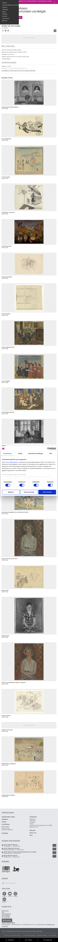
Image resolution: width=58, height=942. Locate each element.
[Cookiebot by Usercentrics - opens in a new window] (48, 448)
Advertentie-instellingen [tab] (35, 453)
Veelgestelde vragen (8, 817)
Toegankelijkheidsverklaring (29, 935)
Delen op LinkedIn (5, 30)
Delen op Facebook (3, 30)
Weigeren (11, 492)
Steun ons (33, 833)
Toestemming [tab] (7, 453)
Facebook (4, 896)
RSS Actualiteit (6, 915)
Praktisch (4, 3)
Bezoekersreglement (7, 829)
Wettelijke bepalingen (42, 935)
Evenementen (5, 826)
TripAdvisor (4, 902)
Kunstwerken (55, 30)
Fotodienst (32, 822)
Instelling (4, 14)
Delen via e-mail (8, 30)
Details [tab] (20, 453)
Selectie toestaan (29, 492)
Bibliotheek (33, 819)
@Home (4, 20)
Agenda (4, 7)
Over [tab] (50, 453)
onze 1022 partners (12, 462)
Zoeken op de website (3, 883)
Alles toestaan (47, 492)
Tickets (4, 822)
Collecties (5, 9)
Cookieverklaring (52, 935)
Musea (4, 11)
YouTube (10, 896)
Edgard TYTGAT (14, 67)
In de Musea (6, 824)
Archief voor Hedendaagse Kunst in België (41, 825)
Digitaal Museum (34, 827)
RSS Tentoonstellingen (6, 913)
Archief (31, 823)
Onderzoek (5, 18)
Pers (31, 835)
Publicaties (32, 820)
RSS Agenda (5, 910)
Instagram (15, 896)
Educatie (4, 16)
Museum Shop (5, 828)
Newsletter (8, 920)
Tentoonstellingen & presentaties (9, 5)
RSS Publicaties (6, 917)
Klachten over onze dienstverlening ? (12, 935)
